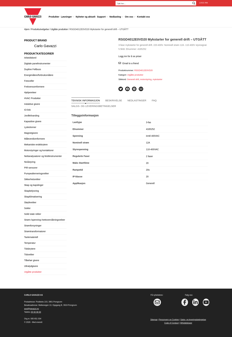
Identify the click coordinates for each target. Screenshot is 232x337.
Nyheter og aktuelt (85, 16)
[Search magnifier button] (194, 3)
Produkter (54, 16)
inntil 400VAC (153, 136)
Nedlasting (115, 16)
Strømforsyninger (32, 225)
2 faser (149, 156)
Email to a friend (130, 63)
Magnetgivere (31, 133)
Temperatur (30, 243)
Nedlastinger (136, 100)
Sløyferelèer (30, 202)
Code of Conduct (171, 323)
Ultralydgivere (31, 266)
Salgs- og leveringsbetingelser (93, 106)
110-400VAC (152, 149)
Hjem (26, 29)
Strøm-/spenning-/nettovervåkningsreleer (44, 220)
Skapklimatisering (33, 196)
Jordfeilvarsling (31, 115)
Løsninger (66, 16)
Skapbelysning (31, 191)
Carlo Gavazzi (45, 46)
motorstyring (146, 79)
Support (101, 16)
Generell (150, 183)
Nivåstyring (29, 162)
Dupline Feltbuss (32, 69)
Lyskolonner (30, 127)
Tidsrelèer (29, 254)
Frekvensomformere (34, 86)
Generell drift (133, 79)
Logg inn (203, 3)
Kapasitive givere (32, 121)
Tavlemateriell (31, 237)
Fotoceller (29, 81)
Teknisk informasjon (85, 100)
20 (147, 163)
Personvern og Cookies (169, 320)
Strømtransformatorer (35, 231)
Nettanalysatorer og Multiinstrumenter (43, 156)
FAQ (154, 100)
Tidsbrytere (29, 248)
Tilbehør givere (31, 260)
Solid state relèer (32, 214)
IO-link (27, 110)
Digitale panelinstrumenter (37, 63)
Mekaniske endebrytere (36, 144)
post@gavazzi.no (31, 309)
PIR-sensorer (30, 167)
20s (148, 169)
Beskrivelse (113, 100)
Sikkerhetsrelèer (32, 179)
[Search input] (153, 3)
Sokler (27, 208)
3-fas (148, 122)
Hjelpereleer (30, 92)
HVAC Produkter (32, 98)
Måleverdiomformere (34, 138)
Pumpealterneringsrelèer (36, 173)
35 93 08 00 (36, 312)
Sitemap (153, 320)
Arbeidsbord (30, 57)
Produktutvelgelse (40, 29)
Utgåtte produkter (59, 29)
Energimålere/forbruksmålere (38, 75)
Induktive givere (32, 104)
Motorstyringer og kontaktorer (39, 150)
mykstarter (157, 79)
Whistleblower (186, 323)
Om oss (129, 16)
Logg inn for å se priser (129, 56)
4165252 (150, 129)
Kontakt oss (143, 16)
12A (148, 142)
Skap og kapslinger (33, 185)
